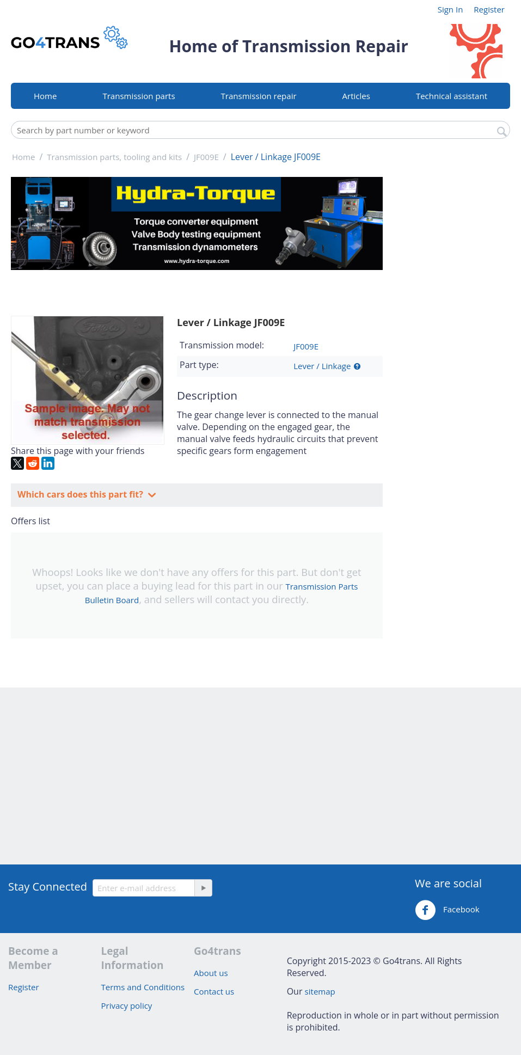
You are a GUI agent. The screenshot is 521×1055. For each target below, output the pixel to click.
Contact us (214, 991)
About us (211, 972)
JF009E (305, 346)
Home (45, 95)
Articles (356, 95)
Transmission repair (259, 95)
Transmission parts (138, 95)
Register (489, 9)
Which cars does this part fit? (81, 494)
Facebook (447, 910)
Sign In (450, 9)
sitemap (320, 991)
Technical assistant (451, 95)
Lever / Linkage (322, 365)
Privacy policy (126, 1005)
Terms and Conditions (143, 987)
